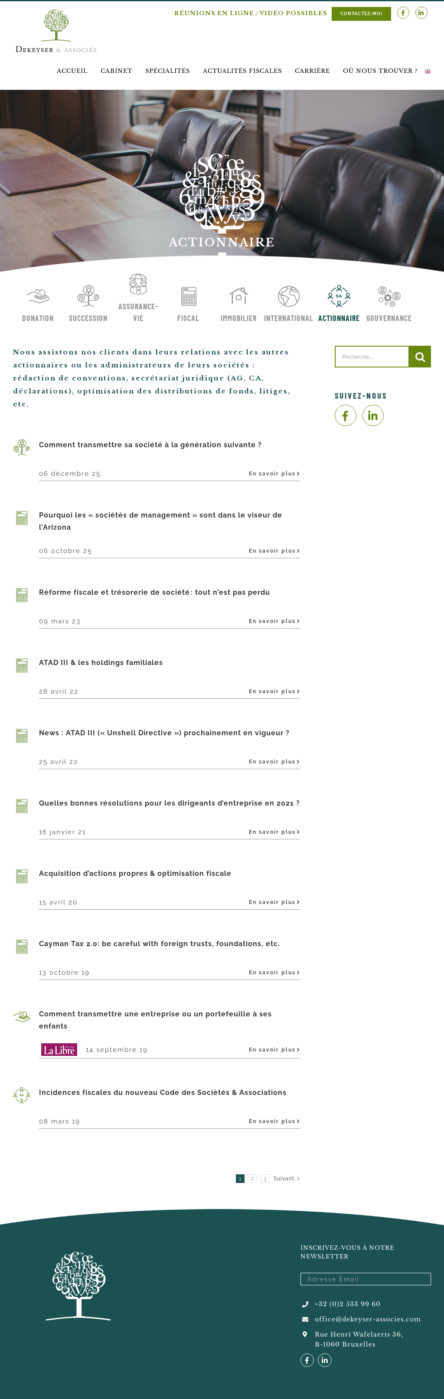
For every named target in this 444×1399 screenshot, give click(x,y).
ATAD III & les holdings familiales (101, 663)
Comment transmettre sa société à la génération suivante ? (150, 445)
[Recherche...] (372, 356)
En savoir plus (272, 474)
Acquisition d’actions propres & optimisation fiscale (135, 873)
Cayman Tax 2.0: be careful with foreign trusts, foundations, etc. (159, 944)
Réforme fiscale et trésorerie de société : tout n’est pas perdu (155, 592)
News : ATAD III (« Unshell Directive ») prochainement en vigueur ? (164, 733)
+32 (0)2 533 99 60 (348, 1304)
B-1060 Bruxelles (345, 1344)
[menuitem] (72, 70)
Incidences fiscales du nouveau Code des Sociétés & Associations (163, 1092)
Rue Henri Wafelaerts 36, (359, 1334)
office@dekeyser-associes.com (368, 1319)
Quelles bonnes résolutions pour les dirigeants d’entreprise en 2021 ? (169, 803)
